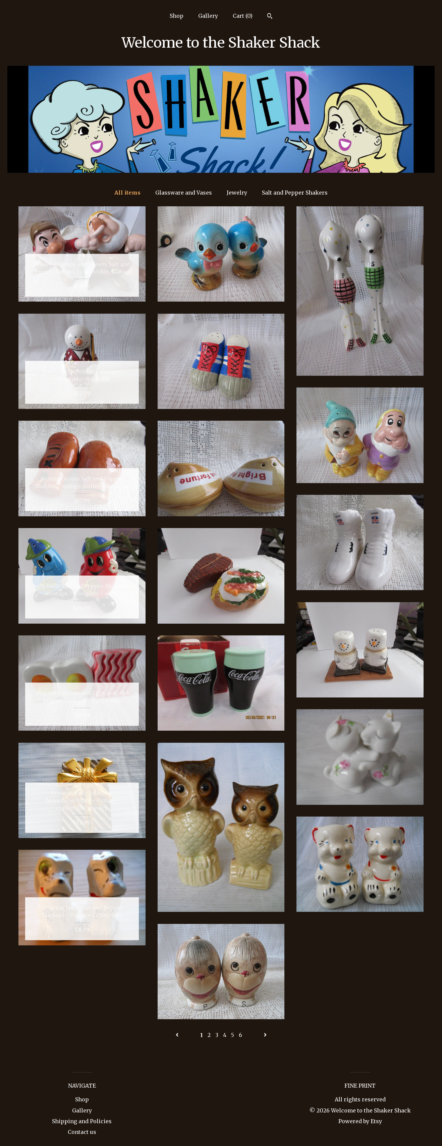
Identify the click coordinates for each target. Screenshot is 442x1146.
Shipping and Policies (82, 1121)
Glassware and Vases (183, 192)
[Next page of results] (265, 1035)
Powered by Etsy (360, 1121)
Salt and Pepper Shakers (295, 192)
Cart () (243, 15)
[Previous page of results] (177, 1035)
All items (127, 192)
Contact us (82, 1132)
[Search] (269, 16)
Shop (176, 15)
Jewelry (237, 192)
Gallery (208, 15)
